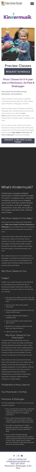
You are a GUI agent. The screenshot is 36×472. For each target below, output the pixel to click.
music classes (16, 132)
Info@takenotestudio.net (18, 461)
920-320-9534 (18, 463)
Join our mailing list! (17, 459)
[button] (18, 71)
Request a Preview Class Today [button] (17, 141)
